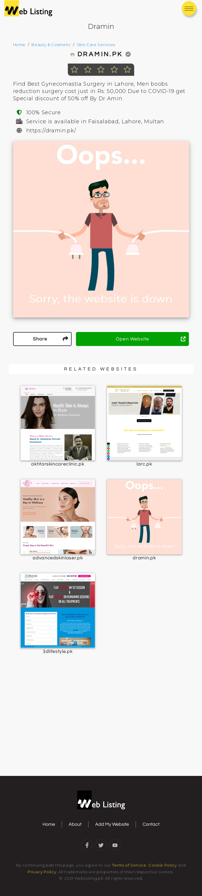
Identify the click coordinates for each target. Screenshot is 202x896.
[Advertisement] (101, 728)
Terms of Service (129, 865)
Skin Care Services (96, 44)
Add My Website (112, 824)
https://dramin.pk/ (51, 130)
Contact (151, 824)
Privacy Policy (42, 871)
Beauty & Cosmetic (51, 44)
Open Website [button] (151, 339)
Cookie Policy (162, 865)
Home (19, 44)
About (75, 824)
